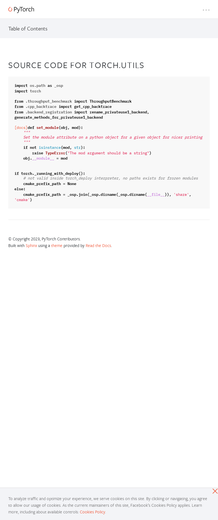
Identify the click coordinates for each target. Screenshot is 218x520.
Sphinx (31, 245)
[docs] (21, 127)
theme (56, 245)
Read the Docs (98, 245)
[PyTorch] (21, 10)
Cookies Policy (92, 511)
